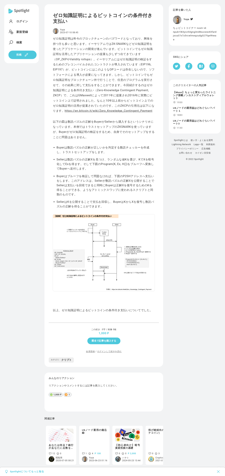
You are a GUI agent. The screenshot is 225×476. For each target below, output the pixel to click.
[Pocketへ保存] (213, 66)
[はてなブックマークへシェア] (200, 66)
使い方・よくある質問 (202, 140)
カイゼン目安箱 (203, 153)
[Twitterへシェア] (176, 66)
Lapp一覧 (198, 144)
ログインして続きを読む (109, 351)
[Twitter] (191, 19)
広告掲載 (205, 149)
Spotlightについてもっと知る (27, 471)
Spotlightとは (181, 140)
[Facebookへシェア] (188, 66)
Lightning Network (181, 144)
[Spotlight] (18, 13)
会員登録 (90, 351)
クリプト (61, 359)
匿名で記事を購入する (104, 340)
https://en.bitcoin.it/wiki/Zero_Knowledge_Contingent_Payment (108, 110)
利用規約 (210, 144)
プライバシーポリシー (187, 149)
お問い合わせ (185, 153)
